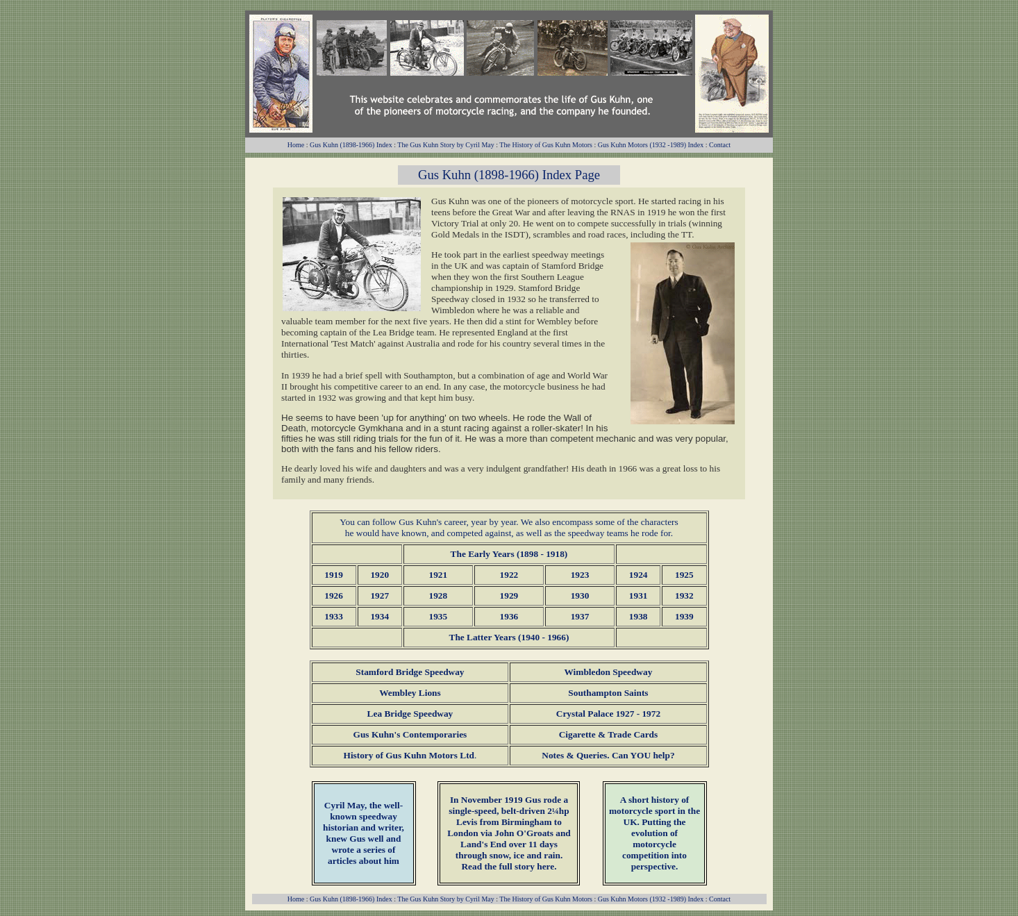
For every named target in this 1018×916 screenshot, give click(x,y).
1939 (684, 616)
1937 (580, 616)
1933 (333, 616)
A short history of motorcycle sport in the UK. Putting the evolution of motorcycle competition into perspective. (654, 833)
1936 (509, 616)
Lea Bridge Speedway (410, 713)
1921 (438, 574)
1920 (379, 574)
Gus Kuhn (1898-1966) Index (351, 145)
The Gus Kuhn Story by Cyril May (445, 145)
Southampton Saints (608, 693)
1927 (379, 595)
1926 (333, 595)
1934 (379, 616)
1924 (638, 574)
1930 (580, 595)
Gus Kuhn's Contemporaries (410, 734)
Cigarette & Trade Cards (608, 734)
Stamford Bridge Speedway (410, 672)
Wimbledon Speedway (609, 672)
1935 (438, 616)
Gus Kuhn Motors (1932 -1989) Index (651, 145)
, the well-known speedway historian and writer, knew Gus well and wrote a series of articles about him (363, 833)
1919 (333, 574)
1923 (580, 574)
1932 (684, 595)
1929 (509, 595)
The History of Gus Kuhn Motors (545, 145)
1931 (638, 595)
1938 (638, 616)
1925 (684, 574)
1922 (509, 574)
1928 (438, 595)
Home (295, 145)
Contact (720, 145)
